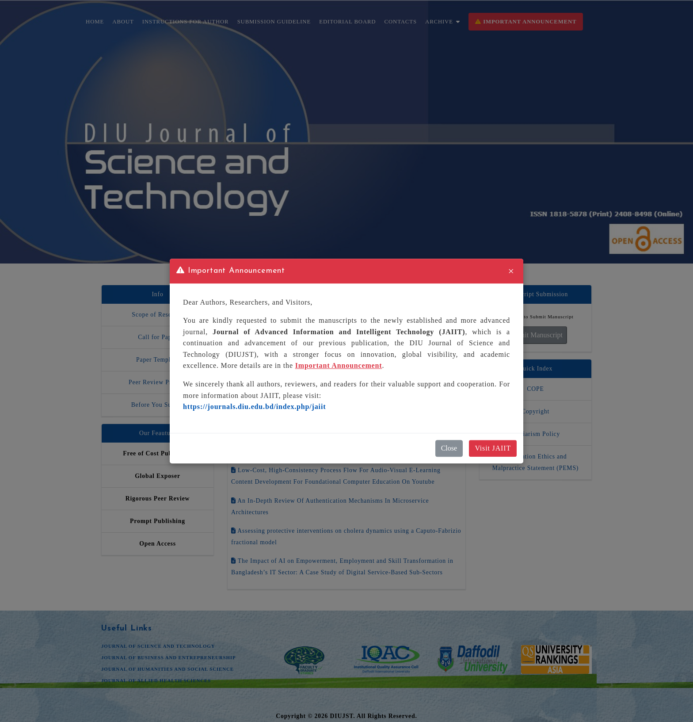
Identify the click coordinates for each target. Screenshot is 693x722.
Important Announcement (525, 22)
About (122, 22)
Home (95, 22)
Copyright (535, 411)
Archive (442, 22)
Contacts (401, 22)
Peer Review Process (158, 382)
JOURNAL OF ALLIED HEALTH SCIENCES (156, 680)
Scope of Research (157, 314)
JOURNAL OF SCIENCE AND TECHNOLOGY (158, 646)
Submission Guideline (274, 22)
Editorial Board (347, 22)
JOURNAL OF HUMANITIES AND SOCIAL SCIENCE (167, 669)
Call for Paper (157, 337)
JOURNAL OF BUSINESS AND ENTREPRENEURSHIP (168, 657)
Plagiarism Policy (535, 434)
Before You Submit (157, 404)
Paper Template (157, 359)
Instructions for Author (185, 22)
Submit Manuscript (535, 335)
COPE (535, 389)
